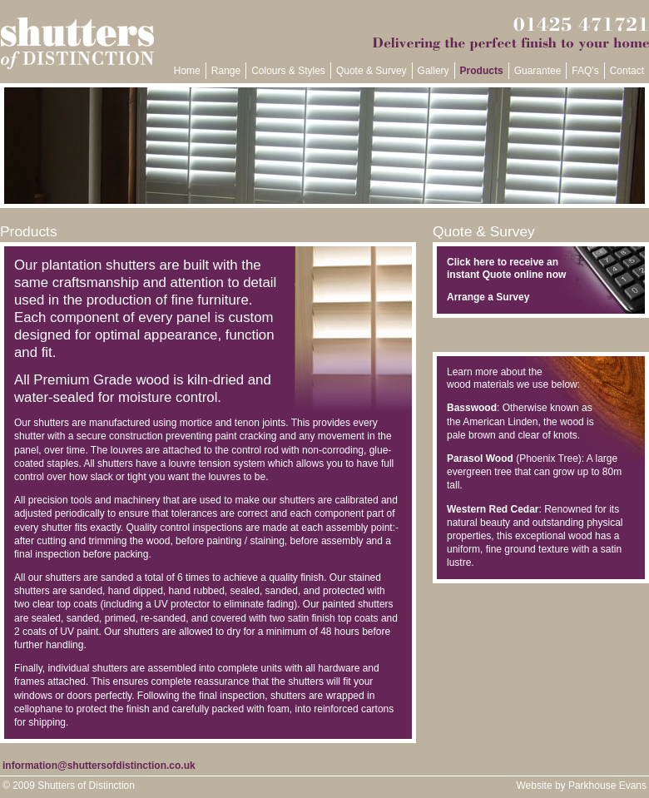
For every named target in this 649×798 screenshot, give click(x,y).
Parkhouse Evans (607, 785)
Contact (627, 71)
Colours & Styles (288, 71)
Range (225, 71)
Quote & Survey (371, 71)
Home (187, 71)
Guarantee (538, 71)
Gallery (433, 71)
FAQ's (585, 71)
